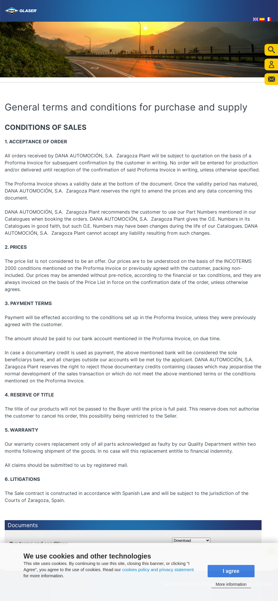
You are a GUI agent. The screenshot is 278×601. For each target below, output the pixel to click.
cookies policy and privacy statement (158, 569)
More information (231, 584)
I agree (231, 571)
